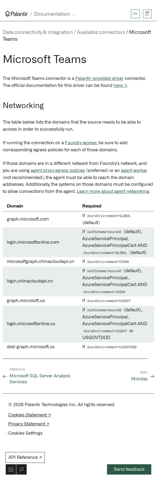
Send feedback (129, 469)
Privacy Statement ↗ (28, 424)
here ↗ (120, 85)
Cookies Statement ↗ (29, 415)
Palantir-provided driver (99, 78)
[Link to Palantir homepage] (16, 14)
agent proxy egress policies (58, 170)
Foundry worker (80, 143)
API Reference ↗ (25, 457)
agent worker (134, 170)
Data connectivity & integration (38, 32)
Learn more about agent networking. (113, 191)
